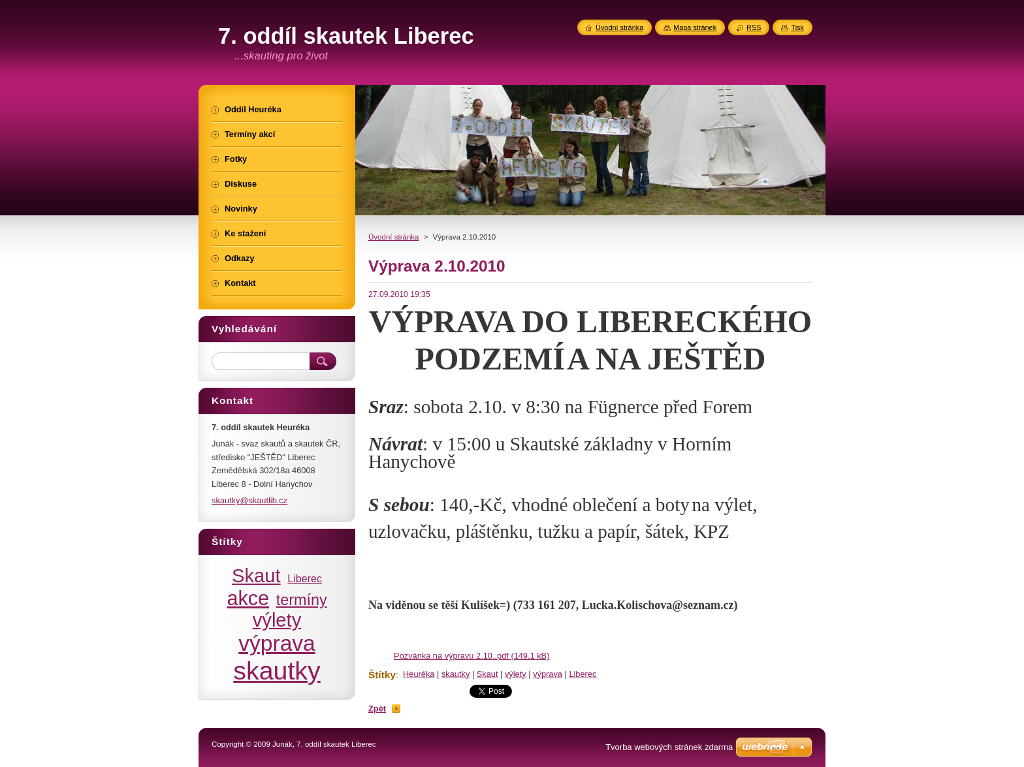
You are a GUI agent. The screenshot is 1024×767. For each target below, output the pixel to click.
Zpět (377, 708)
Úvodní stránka (393, 237)
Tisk (797, 27)
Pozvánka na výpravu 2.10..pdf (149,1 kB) (471, 656)
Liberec (582, 674)
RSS (753, 27)
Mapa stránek (694, 27)
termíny (301, 599)
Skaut (487, 674)
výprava (547, 674)
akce (248, 598)
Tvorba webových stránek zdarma (669, 747)
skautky (455, 674)
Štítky (382, 674)
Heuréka (418, 674)
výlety (515, 674)
